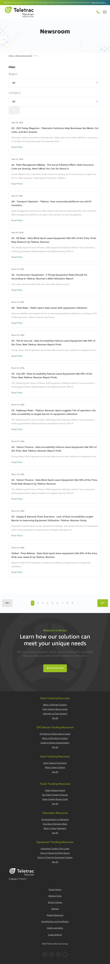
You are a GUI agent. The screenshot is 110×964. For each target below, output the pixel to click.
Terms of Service (55, 902)
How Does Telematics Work (55, 824)
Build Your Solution (55, 668)
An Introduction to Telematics (55, 819)
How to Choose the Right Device (55, 853)
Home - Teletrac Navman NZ (20, 55)
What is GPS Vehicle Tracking (55, 738)
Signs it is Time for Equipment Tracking (55, 857)
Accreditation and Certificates (55, 921)
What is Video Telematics (55, 828)
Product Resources (55, 915)
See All (55, 718)
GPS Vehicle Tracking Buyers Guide (55, 734)
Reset (14, 110)
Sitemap (55, 908)
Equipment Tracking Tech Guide (55, 848)
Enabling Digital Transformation (55, 742)
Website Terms (55, 896)
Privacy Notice (55, 889)
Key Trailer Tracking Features (55, 794)
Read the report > (99, 2)
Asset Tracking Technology (55, 763)
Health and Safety (55, 928)
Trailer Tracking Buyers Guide (55, 799)
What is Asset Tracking (55, 767)
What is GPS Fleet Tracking (55, 704)
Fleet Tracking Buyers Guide (55, 709)
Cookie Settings (55, 934)
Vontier (13, 878)
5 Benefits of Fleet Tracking (55, 713)
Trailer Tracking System (55, 790)
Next (103, 603)
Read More (17, 147)
